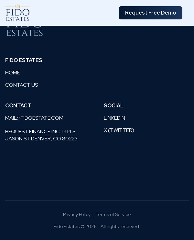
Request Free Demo (150, 12)
